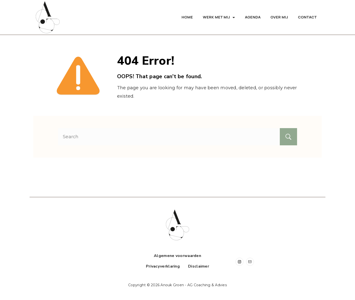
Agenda (253, 17)
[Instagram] (239, 262)
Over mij (279, 17)
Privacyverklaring (163, 266)
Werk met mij (219, 17)
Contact (307, 17)
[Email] (250, 262)
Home (187, 17)
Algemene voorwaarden (177, 255)
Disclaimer (198, 266)
